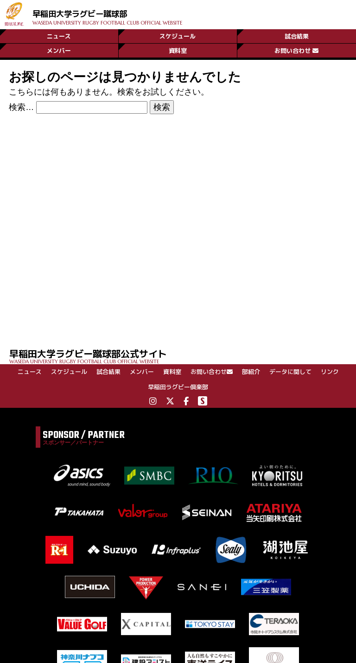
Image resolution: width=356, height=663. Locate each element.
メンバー (59, 49)
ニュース (59, 34)
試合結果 (297, 34)
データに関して (290, 371)
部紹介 (251, 371)
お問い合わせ (296, 49)
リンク (330, 371)
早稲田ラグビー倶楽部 (178, 387)
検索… (21, 107)
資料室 (178, 49)
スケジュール (177, 34)
